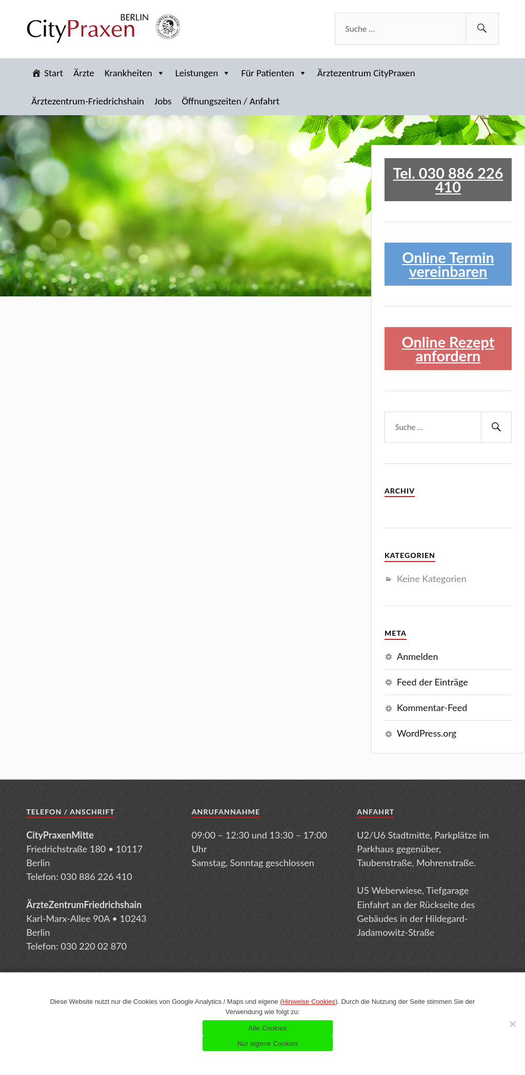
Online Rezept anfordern (447, 348)
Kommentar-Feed (432, 707)
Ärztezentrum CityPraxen (366, 73)
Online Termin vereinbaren (448, 264)
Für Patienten (274, 73)
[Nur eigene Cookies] (512, 1024)
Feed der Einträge (432, 681)
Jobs (162, 101)
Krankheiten (135, 73)
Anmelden (417, 656)
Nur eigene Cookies (267, 1043)
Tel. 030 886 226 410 (448, 180)
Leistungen (203, 73)
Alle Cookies (267, 1028)
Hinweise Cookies (308, 1001)
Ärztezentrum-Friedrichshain (87, 101)
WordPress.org (426, 733)
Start (53, 73)
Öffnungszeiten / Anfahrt (230, 101)
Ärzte (83, 73)
